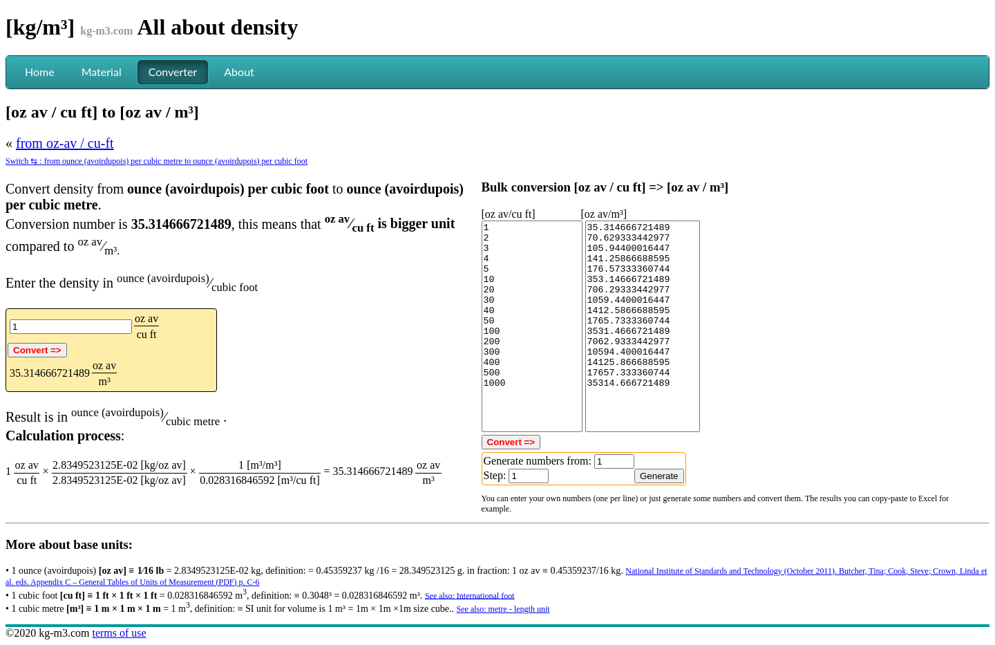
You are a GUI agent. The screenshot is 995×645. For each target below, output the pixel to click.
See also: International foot (470, 595)
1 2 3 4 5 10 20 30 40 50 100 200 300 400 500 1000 (532, 326)
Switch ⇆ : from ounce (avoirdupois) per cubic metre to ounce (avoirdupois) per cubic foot (156, 161)
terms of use (119, 633)
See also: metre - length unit (503, 609)
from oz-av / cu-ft (65, 143)
